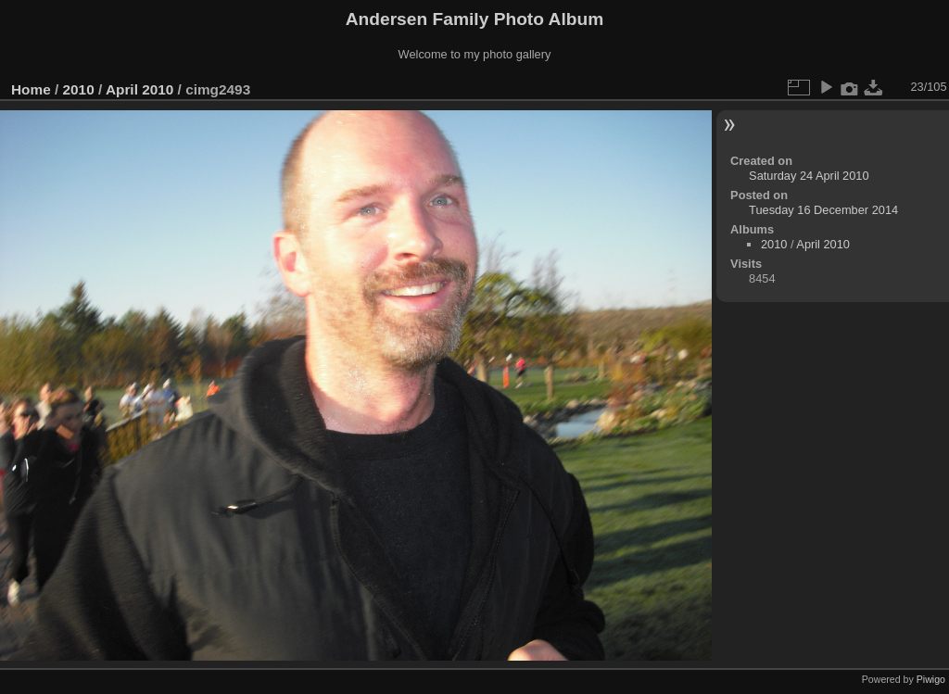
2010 (79, 89)
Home (31, 89)
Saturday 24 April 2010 (808, 176)
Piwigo (931, 679)
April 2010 (139, 89)
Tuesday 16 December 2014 (823, 210)
